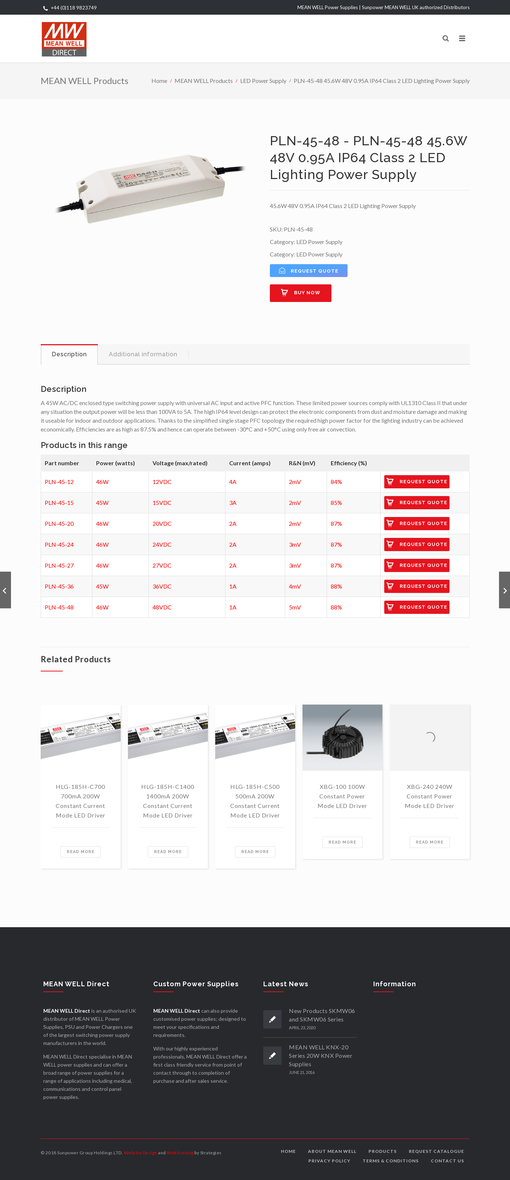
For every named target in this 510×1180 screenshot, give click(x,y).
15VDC (162, 502)
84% (336, 481)
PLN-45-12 (59, 481)
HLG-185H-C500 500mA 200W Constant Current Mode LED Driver (255, 801)
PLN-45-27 (59, 565)
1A (232, 586)
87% (336, 523)
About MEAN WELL (332, 1151)
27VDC (162, 565)
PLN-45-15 (59, 502)
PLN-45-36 (59, 586)
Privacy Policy (329, 1160)
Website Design (140, 1152)
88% (336, 586)
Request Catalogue (436, 1151)
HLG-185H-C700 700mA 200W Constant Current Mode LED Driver (81, 801)
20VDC (162, 523)
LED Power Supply (263, 80)
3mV (295, 544)
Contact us (447, 1160)
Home (159, 80)
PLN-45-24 (59, 544)
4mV (295, 586)
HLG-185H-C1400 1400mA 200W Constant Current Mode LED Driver (167, 801)
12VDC (162, 481)
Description (69, 354)
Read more (81, 851)
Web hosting (180, 1152)
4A (232, 481)
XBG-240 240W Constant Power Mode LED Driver (430, 796)
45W (102, 502)
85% (336, 502)
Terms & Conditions (391, 1160)
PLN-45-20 (59, 523)
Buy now (307, 292)
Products (382, 1151)
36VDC (162, 586)
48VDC (162, 607)
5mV (295, 607)
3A (232, 502)
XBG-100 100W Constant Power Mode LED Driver (342, 796)
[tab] (69, 354)
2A (232, 523)
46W (102, 481)
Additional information (143, 354)
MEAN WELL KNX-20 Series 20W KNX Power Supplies (320, 1055)
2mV (295, 481)
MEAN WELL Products (204, 80)
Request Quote (423, 481)
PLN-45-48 (59, 607)
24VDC (162, 544)
